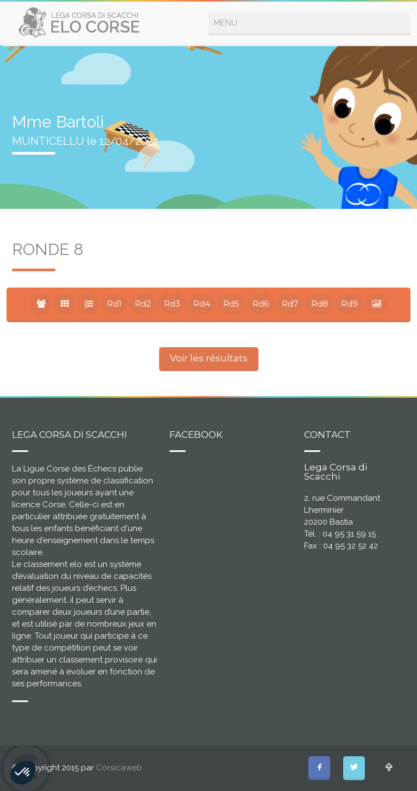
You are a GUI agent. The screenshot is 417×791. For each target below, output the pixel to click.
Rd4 (201, 303)
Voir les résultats (209, 358)
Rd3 (172, 303)
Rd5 (231, 303)
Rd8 (319, 303)
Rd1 (114, 303)
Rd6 (260, 303)
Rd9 (349, 303)
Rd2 (143, 303)
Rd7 (290, 303)
